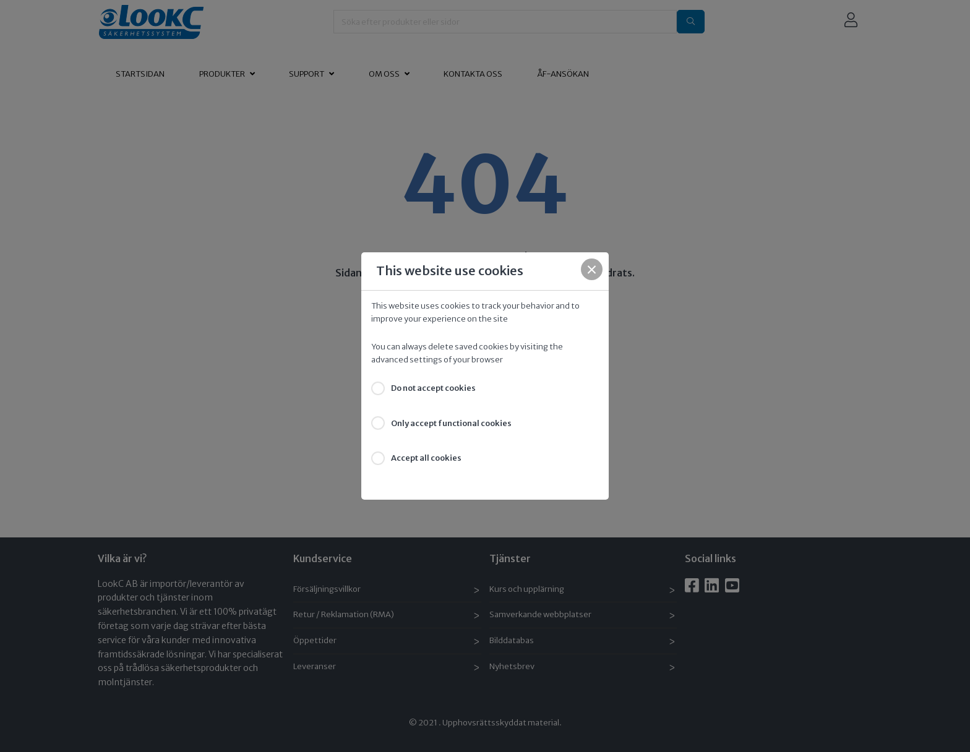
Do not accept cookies (433, 388)
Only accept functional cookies (451, 423)
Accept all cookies (426, 458)
